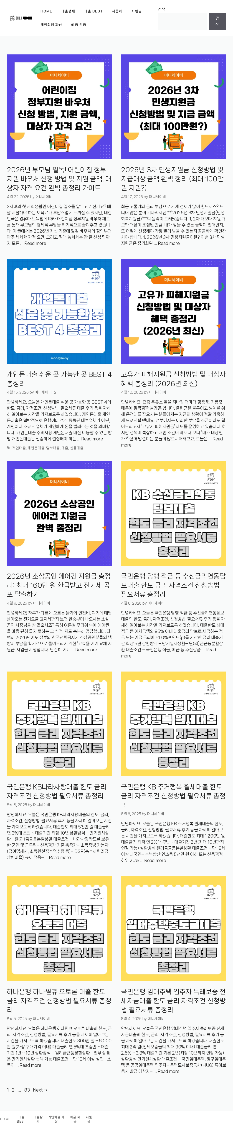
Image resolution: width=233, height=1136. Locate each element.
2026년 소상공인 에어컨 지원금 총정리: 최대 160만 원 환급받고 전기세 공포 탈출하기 (59, 585)
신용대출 (77, 448)
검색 (161, 9)
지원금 (137, 11)
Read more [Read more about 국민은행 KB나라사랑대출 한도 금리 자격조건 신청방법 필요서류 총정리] (60, 857)
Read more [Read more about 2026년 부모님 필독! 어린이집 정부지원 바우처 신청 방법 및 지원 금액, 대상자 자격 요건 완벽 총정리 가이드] (35, 243)
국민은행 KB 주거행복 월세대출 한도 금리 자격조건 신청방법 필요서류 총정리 (173, 796)
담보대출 (53, 448)
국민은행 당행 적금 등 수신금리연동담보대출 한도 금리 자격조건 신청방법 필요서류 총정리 (173, 585)
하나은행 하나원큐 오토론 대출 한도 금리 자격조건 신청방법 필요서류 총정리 (59, 1001)
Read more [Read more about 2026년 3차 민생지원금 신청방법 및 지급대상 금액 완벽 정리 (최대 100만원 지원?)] (169, 243)
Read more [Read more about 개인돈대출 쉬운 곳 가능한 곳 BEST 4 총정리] (92, 439)
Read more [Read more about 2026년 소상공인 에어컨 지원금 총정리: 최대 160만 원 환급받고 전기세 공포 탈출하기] (86, 649)
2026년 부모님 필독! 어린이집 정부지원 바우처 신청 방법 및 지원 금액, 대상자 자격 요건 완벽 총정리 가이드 (59, 179)
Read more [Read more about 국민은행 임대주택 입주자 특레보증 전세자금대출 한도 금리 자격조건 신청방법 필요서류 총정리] (169, 1071)
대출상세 (68, 11)
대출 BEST (93, 11)
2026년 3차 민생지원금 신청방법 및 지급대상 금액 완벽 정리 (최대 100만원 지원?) (172, 179)
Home (46, 11)
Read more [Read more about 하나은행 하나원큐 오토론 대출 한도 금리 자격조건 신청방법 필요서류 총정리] (30, 1065)
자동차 (117, 11)
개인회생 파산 (51, 25)
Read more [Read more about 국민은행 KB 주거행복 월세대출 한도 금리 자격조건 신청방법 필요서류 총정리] (155, 860)
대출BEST (21, 1120)
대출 (64, 448)
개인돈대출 (36, 448)
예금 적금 (78, 25)
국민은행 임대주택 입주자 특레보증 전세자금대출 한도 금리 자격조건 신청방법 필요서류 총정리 (173, 1001)
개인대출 (19, 448)
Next (40, 1090)
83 (27, 1090)
